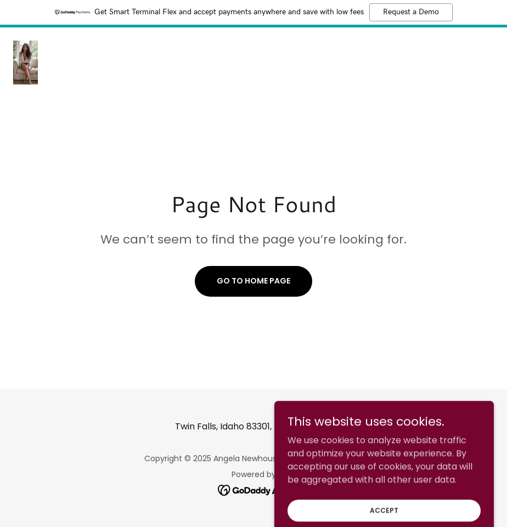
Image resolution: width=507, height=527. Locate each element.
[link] (25, 62)
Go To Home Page (253, 280)
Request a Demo (411, 12)
